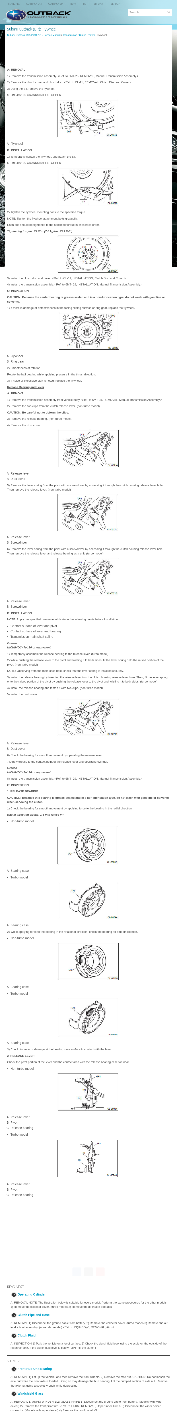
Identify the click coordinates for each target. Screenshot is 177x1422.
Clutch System (87, 35)
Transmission (70, 35)
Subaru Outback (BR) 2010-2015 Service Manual (34, 35)
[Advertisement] (88, 52)
